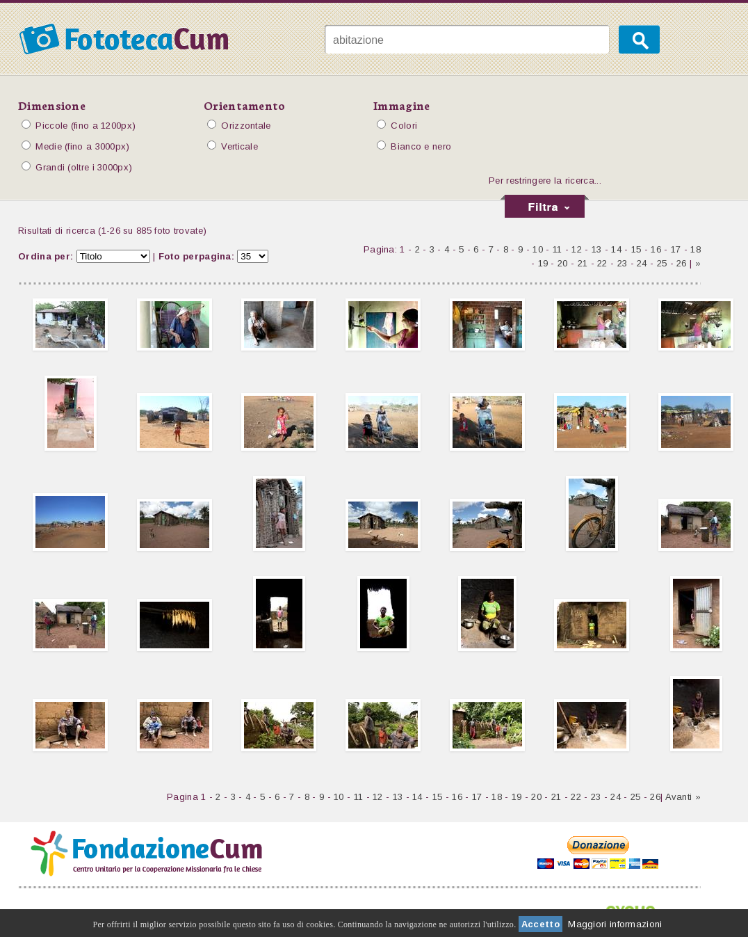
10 (537, 249)
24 (642, 263)
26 (681, 263)
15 (636, 249)
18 (695, 249)
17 (676, 249)
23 (622, 263)
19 (543, 263)
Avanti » (683, 797)
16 (656, 249)
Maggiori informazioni (615, 924)
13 (597, 249)
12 (576, 249)
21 (583, 263)
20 (563, 263)
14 (616, 249)
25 (662, 263)
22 (602, 263)
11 (557, 249)
